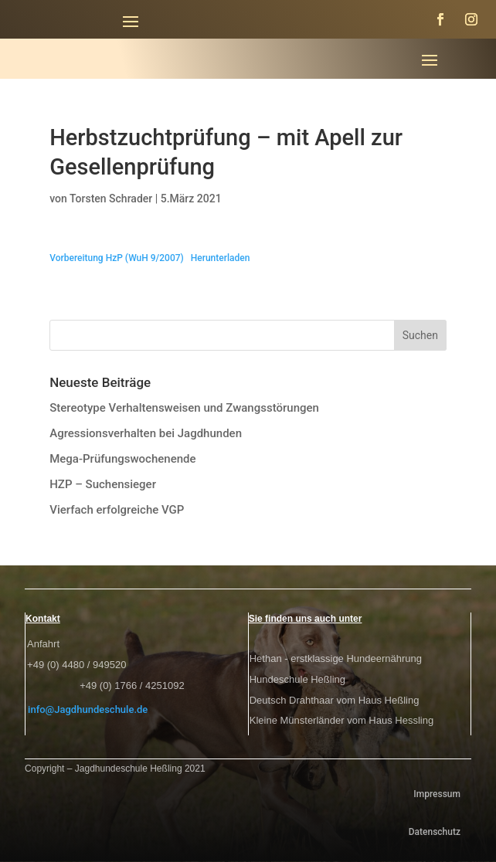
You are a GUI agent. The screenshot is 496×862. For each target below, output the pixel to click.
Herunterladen (220, 258)
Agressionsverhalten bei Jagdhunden (145, 433)
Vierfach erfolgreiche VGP (116, 510)
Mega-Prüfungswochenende (122, 459)
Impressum (436, 794)
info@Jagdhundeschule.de (88, 709)
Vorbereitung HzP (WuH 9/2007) (116, 258)
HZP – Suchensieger (102, 484)
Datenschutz (434, 831)
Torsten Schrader (111, 198)
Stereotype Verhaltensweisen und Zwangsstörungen (184, 408)
